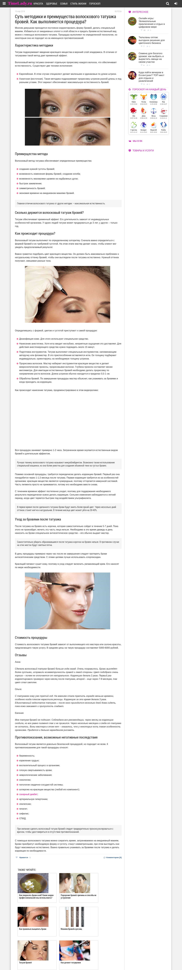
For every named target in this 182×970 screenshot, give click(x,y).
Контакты (81, 961)
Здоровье (55, 3)
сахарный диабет (28, 794)
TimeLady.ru (20, 3)
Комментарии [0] (113, 857)
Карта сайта (102, 961)
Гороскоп (98, 3)
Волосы (118, 11)
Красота (41, 3)
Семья (67, 3)
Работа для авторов (105, 958)
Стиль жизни (82, 3)
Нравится (23, 857)
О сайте (80, 958)
